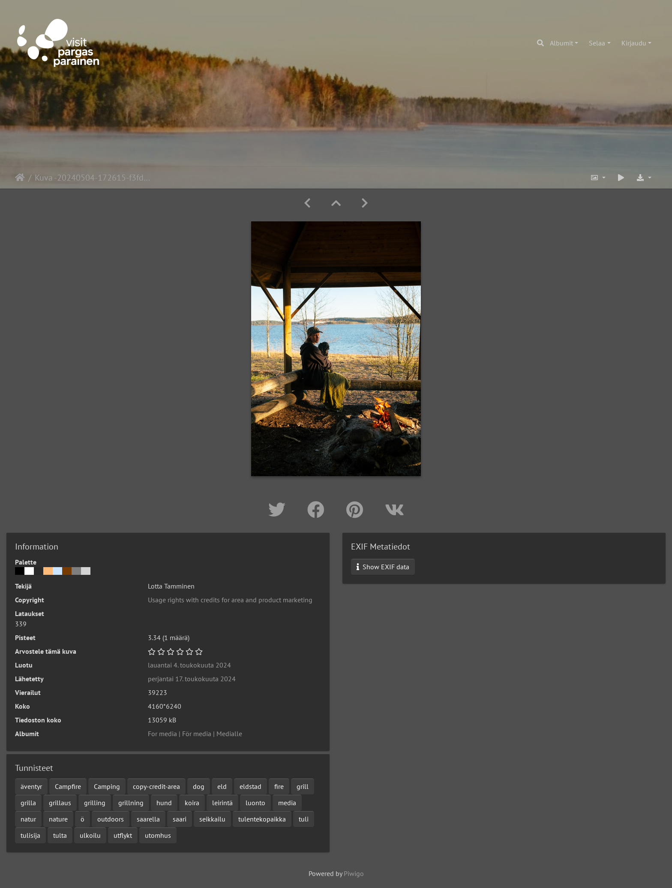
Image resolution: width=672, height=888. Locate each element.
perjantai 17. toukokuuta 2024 (192, 678)
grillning (131, 802)
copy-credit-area (156, 786)
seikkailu (212, 819)
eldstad (250, 786)
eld (222, 786)
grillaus (60, 802)
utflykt (123, 835)
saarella (148, 819)
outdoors (110, 819)
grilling (94, 802)
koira (192, 802)
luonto (255, 802)
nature (58, 819)
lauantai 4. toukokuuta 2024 (189, 665)
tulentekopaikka (262, 819)
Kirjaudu (633, 43)
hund (164, 802)
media (287, 802)
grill (303, 786)
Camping (107, 786)
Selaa (597, 43)
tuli (304, 819)
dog (198, 786)
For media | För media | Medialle (195, 733)
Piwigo (354, 873)
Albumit (561, 43)
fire (279, 786)
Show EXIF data (383, 566)
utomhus (158, 835)
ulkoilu (90, 835)
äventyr (31, 786)
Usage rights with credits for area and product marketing (230, 599)
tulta (60, 835)
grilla (28, 802)
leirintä (222, 802)
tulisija (30, 835)
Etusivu (20, 177)
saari (179, 819)
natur (28, 819)
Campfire (68, 786)
